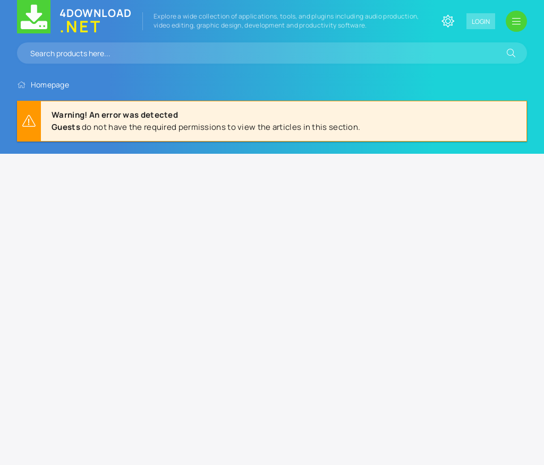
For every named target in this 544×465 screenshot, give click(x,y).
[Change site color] (448, 21)
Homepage (50, 85)
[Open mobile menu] (516, 21)
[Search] (511, 53)
